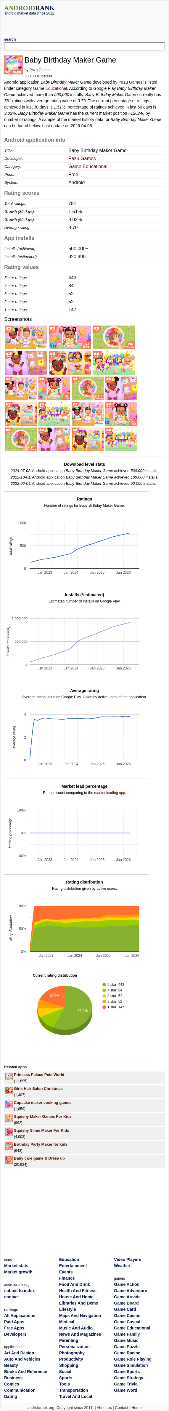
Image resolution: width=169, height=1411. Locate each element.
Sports (65, 1377)
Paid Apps (14, 1321)
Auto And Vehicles (22, 1359)
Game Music (126, 1340)
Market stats (16, 1265)
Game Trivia (125, 1384)
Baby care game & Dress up (39, 1158)
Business (13, 1377)
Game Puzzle (126, 1346)
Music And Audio (76, 1328)
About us (104, 1407)
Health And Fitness (77, 1290)
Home (136, 1407)
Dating (10, 1396)
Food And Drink (74, 1284)
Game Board (126, 1303)
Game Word (125, 1390)
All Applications (19, 1315)
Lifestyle (67, 1309)
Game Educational (50, 88)
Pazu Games (39, 70)
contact (11, 1296)
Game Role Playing (133, 1359)
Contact (121, 1407)
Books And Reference (25, 1371)
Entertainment (73, 1265)
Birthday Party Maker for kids (40, 1144)
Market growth (18, 1272)
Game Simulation (131, 1365)
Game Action (126, 1284)
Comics (11, 1384)
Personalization (74, 1346)
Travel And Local (75, 1396)
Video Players (127, 1259)
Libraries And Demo (79, 1303)
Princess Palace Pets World (39, 1074)
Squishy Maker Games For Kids (43, 1116)
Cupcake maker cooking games (42, 1102)
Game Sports (127, 1371)
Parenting (68, 1340)
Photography (72, 1353)
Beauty (11, 1365)
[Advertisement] (84, 24)
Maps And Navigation (80, 1315)
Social (65, 1371)
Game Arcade (127, 1296)
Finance (67, 1278)
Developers (15, 1334)
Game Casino (127, 1315)
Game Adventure (130, 1290)
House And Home (76, 1296)
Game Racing (127, 1353)
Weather (122, 1265)
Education (69, 1259)
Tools (64, 1384)
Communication (20, 1390)
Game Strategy (128, 1377)
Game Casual (127, 1321)
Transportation (73, 1390)
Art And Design (19, 1353)
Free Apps (14, 1328)
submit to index (19, 1290)
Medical (66, 1321)
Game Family (127, 1334)
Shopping (68, 1365)
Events (66, 1272)
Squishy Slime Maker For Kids (41, 1130)
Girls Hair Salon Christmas (38, 1088)
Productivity (71, 1359)
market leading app (109, 793)
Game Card (125, 1309)
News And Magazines (80, 1334)
